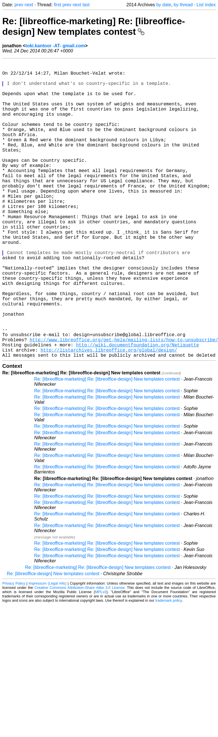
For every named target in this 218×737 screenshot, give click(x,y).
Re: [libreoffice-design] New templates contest (53, 639)
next (28, 4)
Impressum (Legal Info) (47, 649)
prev (19, 4)
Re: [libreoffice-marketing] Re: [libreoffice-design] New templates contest (93, 26)
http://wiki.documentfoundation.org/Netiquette (137, 408)
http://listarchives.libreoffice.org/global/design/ (108, 415)
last (86, 4)
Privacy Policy (13, 649)
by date (163, 4)
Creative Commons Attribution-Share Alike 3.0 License (79, 654)
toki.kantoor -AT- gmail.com (55, 45)
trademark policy (168, 666)
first (57, 4)
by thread (183, 4)
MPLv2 (100, 658)
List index (206, 4)
